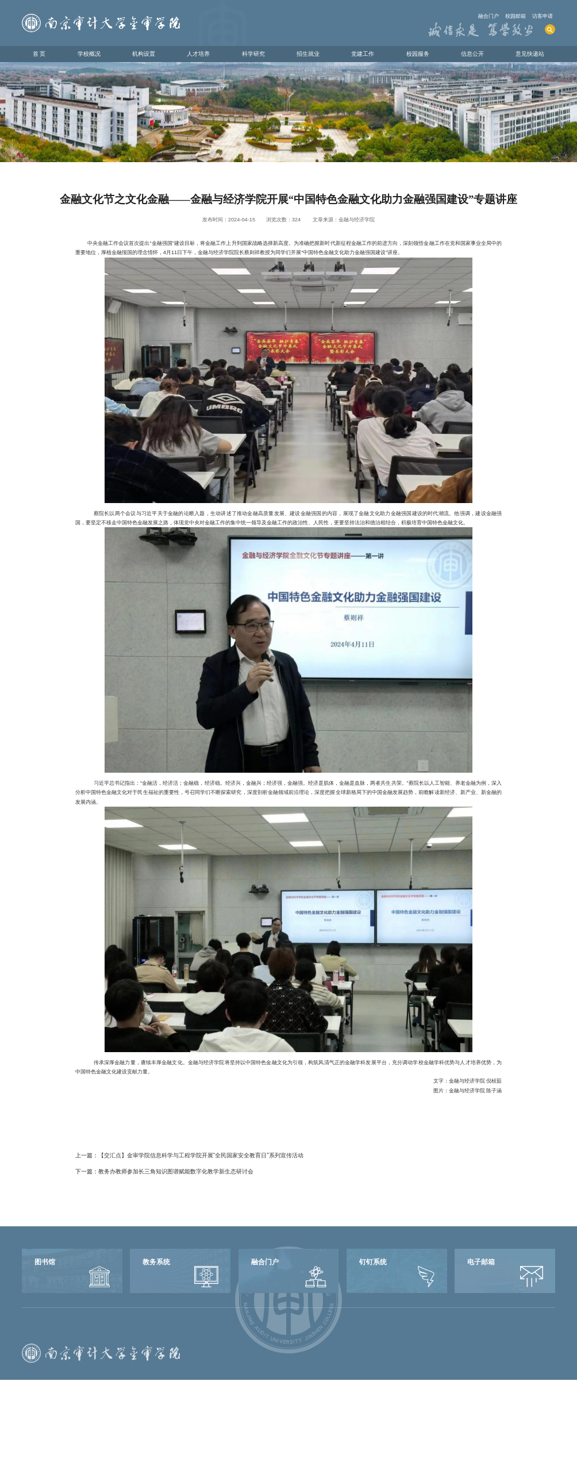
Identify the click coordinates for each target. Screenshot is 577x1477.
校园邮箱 (515, 16)
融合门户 (488, 16)
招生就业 (308, 54)
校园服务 (417, 54)
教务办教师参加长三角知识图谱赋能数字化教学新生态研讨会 (175, 1171)
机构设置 (143, 54)
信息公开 (472, 54)
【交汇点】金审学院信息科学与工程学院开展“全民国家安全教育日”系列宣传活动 (200, 1155)
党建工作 (362, 54)
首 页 (39, 54)
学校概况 (89, 54)
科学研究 (253, 54)
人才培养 (198, 54)
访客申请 (542, 16)
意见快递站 (530, 54)
